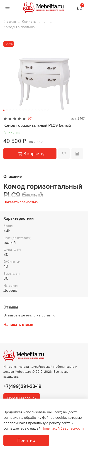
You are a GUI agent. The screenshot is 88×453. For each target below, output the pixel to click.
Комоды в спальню (19, 26)
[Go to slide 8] (26, 110)
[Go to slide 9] (29, 110)
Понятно (26, 440)
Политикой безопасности (63, 428)
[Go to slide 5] (16, 110)
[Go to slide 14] (45, 110)
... (45, 21)
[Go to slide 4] (13, 110)
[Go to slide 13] (42, 110)
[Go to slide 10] (32, 110)
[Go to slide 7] (23, 110)
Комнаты (29, 21)
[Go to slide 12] (38, 110)
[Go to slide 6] (19, 110)
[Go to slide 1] (4, 110)
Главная (9, 21)
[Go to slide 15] (48, 110)
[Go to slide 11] (35, 110)
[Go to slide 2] (7, 110)
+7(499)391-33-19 (22, 386)
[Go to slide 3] (10, 110)
